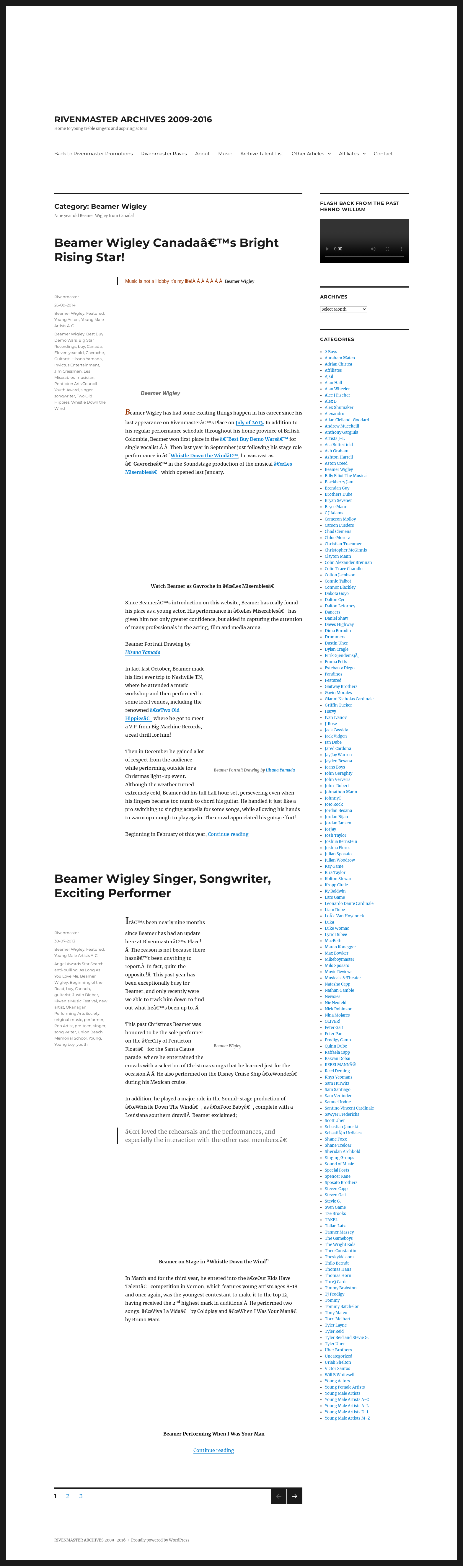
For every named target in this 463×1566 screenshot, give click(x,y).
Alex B (331, 401)
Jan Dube (333, 742)
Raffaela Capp (337, 1052)
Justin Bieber (85, 994)
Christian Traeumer (343, 544)
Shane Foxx (336, 1139)
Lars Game (335, 897)
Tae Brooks (335, 1213)
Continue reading (228, 834)
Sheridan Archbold (342, 1151)
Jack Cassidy (336, 730)
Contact (383, 153)
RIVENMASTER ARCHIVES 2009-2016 (133, 119)
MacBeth (333, 940)
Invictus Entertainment (76, 365)
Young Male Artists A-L (347, 1405)
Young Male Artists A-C (75, 955)
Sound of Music (339, 1164)
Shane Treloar (338, 1145)
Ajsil (329, 376)
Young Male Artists (343, 1393)
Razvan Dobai (337, 1058)
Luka (329, 922)
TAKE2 (331, 1219)
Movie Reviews (339, 971)
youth (82, 1044)
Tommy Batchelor (342, 1306)
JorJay (330, 829)
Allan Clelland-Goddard (347, 420)
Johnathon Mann (341, 792)
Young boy (64, 1044)
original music (68, 1019)
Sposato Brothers (341, 1182)
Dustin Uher (336, 643)
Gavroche (95, 352)
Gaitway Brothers (341, 686)
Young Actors (66, 319)
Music (225, 153)
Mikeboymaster (339, 959)
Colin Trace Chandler (344, 568)
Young (95, 1038)
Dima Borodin (338, 630)
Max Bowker (336, 953)
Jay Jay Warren (338, 754)
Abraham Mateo (340, 357)
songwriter (64, 396)
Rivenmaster (66, 296)
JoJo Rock (334, 804)
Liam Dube (335, 909)
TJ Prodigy (334, 1294)
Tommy (332, 1300)
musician (85, 377)
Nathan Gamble (339, 990)
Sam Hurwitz (337, 1083)
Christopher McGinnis (346, 550)
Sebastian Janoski (341, 1126)
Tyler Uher (335, 1343)
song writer (65, 1032)
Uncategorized (338, 1356)
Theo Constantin (340, 1250)
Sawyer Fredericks (342, 1114)
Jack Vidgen (336, 736)
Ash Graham (336, 451)
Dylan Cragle (336, 649)
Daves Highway (339, 624)
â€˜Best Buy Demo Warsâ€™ (254, 439)
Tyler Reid (334, 1331)
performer (93, 1019)
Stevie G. (333, 1201)
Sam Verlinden (339, 1095)
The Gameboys (339, 1238)
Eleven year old (69, 352)
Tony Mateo (336, 1312)
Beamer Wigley (69, 313)
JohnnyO (333, 798)
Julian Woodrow (340, 860)
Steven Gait (335, 1195)
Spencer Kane (337, 1176)
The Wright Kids (340, 1244)
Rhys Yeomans (339, 1077)
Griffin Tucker (338, 705)
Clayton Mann (338, 556)
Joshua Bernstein (341, 841)
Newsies (332, 996)
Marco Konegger (340, 947)
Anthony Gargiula (341, 432)
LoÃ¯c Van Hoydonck (344, 916)
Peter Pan (334, 1033)
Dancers (332, 612)
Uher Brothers (338, 1350)
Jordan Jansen (338, 823)
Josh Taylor (335, 835)
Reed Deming (337, 1071)
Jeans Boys (335, 767)
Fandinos (334, 674)
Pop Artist (63, 1025)
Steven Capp (336, 1188)
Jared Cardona (338, 748)
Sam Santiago (337, 1089)
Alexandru (334, 413)
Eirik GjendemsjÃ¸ (342, 655)
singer (87, 389)
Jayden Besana (338, 761)
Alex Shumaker (339, 407)
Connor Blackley (340, 587)
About (202, 153)
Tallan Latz (335, 1226)
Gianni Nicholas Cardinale (349, 699)
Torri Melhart (337, 1319)
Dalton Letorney (340, 606)
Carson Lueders (339, 525)
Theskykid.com (339, 1257)
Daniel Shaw (336, 618)
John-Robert (337, 785)
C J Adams (334, 513)
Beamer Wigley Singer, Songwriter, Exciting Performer (162, 885)
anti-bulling (66, 970)
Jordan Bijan (336, 816)
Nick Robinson (339, 1009)
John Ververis (337, 779)
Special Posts (337, 1170)
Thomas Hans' (339, 1269)
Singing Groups (339, 1157)
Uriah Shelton (338, 1362)
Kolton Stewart (339, 878)
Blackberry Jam (339, 482)
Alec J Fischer (337, 395)
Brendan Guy (337, 488)
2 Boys (331, 351)
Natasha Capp (337, 984)
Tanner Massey (339, 1232)
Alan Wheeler (337, 389)
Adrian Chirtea (338, 364)
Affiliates (349, 153)
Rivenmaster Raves (164, 153)
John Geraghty (338, 773)
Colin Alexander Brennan (348, 562)
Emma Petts (336, 661)
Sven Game (335, 1207)
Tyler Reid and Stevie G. (347, 1337)
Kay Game (334, 866)
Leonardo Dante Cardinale (349, 903)
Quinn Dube (336, 1046)
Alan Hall (333, 382)
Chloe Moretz (337, 537)
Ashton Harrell (339, 457)
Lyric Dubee (336, 934)
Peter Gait (334, 1027)
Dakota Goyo (337, 593)
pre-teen (83, 1025)
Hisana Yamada (280, 770)
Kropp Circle (336, 885)
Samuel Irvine (338, 1102)
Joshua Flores (337, 847)
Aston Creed (336, 463)
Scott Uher (335, 1120)
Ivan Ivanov (336, 717)
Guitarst (62, 358)
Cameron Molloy (340, 519)
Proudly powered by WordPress (160, 1540)
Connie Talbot (338, 581)
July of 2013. (250, 422)
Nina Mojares (337, 1015)
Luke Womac (337, 928)
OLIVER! (332, 1021)
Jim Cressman (68, 371)
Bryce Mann (336, 506)
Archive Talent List (261, 153)
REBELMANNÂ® (340, 1064)
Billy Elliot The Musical (346, 475)
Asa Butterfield (339, 444)
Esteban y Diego (340, 668)
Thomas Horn (338, 1275)
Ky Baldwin (335, 891)
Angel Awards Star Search (79, 963)
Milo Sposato (337, 965)
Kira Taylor (335, 872)
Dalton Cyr (335, 599)
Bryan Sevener (338, 500)
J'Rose (331, 723)
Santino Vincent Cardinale (349, 1108)
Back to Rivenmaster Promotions (93, 153)
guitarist (62, 994)
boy (81, 346)
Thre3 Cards (336, 1281)
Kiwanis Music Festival (75, 1001)
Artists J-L (335, 438)
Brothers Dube (338, 494)
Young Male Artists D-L (347, 1412)
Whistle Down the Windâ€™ (204, 456)
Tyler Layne (336, 1325)
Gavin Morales (338, 692)
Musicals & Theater (343, 978)
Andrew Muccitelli (342, 426)
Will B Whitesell (339, 1374)
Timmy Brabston (341, 1288)
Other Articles (308, 153)
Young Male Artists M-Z (347, 1418)
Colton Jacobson (340, 575)
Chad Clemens (338, 531)
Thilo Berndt (337, 1263)
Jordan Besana (338, 810)
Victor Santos (337, 1368)
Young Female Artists (345, 1387)
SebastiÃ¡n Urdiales (343, 1133)
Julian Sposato (338, 854)
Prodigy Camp (338, 1040)
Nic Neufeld (335, 1002)
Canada (94, 346)
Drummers (335, 637)
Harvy (330, 711)
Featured (95, 313)
